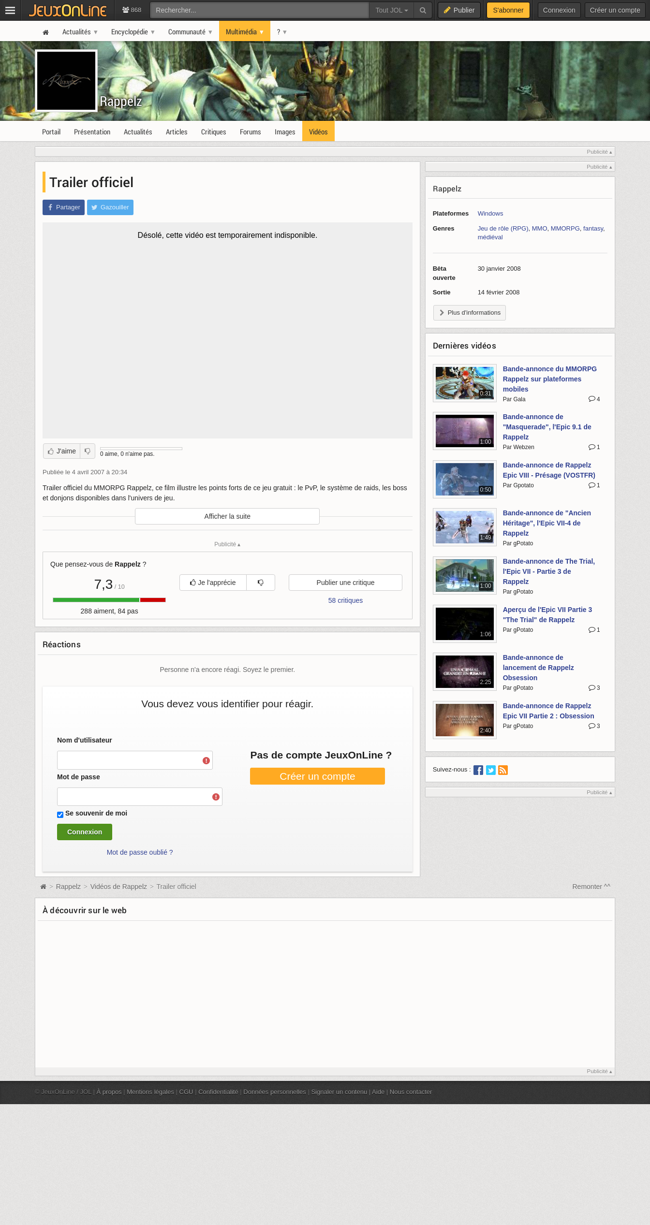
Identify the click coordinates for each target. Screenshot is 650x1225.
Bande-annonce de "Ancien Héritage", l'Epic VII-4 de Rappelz (547, 523)
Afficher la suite (228, 516)
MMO (539, 228)
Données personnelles (274, 1091)
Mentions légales (150, 1091)
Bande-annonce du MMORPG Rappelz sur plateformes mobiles (550, 379)
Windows (490, 213)
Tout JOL (391, 10)
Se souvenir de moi (96, 813)
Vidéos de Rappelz (118, 886)
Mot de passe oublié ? (140, 852)
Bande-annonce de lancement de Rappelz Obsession (538, 668)
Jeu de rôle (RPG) (503, 228)
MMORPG (565, 228)
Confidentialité (218, 1091)
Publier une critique (346, 582)
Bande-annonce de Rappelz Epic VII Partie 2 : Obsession (548, 711)
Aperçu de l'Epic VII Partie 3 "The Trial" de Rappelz (547, 615)
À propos (109, 1091)
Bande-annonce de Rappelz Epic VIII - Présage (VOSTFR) (549, 470)
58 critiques (345, 600)
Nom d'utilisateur (84, 740)
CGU (186, 1091)
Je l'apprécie (213, 582)
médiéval (490, 237)
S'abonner (508, 10)
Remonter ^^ (592, 886)
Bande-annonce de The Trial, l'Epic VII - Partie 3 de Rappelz (549, 571)
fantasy (593, 228)
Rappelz (127, 105)
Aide (378, 1091)
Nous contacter (411, 1091)
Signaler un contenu (339, 1091)
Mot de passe (78, 777)
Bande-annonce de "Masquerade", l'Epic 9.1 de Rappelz (547, 427)
